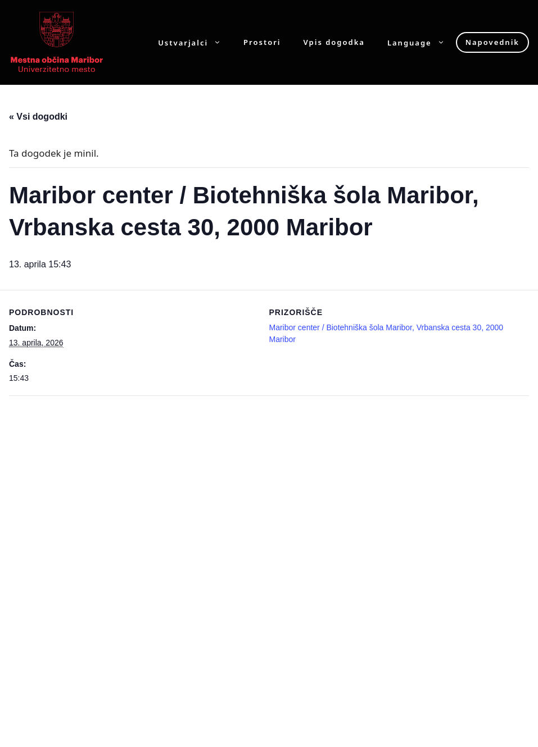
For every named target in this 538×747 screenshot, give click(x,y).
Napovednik (492, 42)
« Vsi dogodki (38, 116)
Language (421, 42)
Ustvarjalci (195, 42)
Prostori (262, 42)
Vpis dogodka (334, 42)
